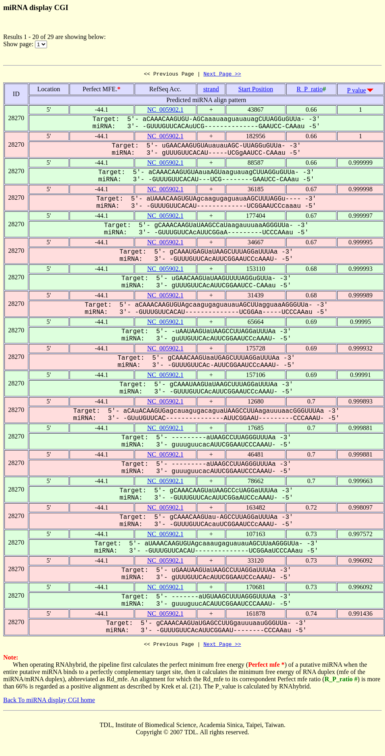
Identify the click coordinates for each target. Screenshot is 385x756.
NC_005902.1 (165, 110)
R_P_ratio (310, 90)
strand (211, 90)
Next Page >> (222, 74)
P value (356, 91)
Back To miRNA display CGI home (49, 702)
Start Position (255, 90)
